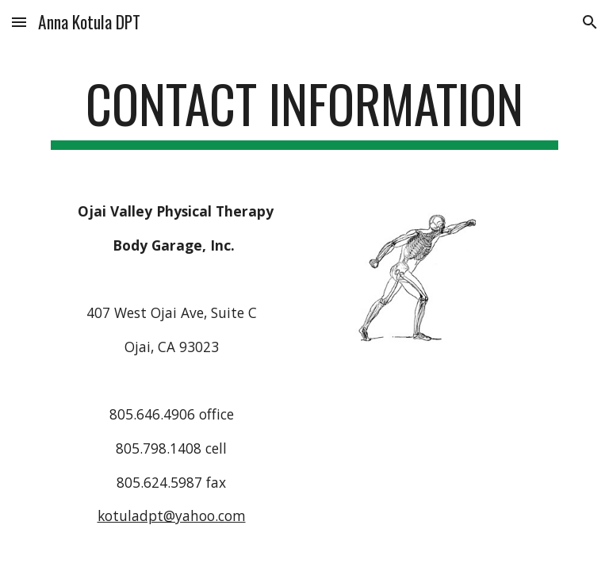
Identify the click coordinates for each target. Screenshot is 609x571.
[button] (19, 22)
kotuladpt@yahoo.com (172, 515)
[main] (304, 111)
